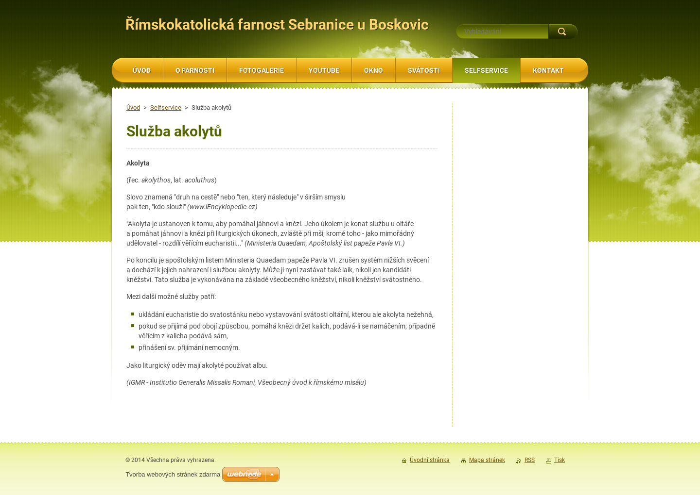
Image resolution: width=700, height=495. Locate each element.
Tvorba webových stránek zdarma (172, 474)
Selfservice (165, 107)
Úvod (133, 107)
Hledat (563, 31)
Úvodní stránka (430, 460)
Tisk (559, 460)
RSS (530, 460)
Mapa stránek (487, 460)
